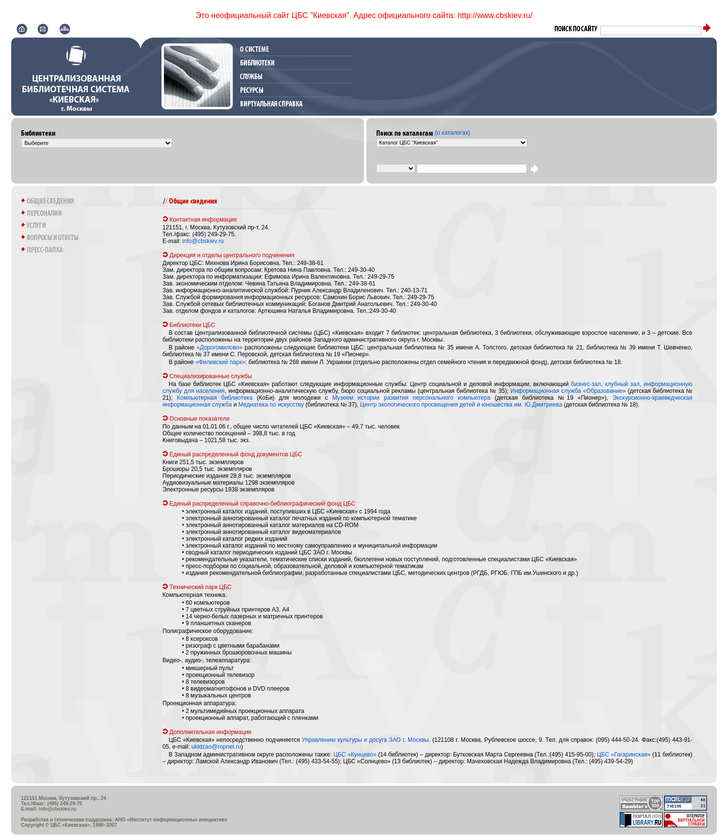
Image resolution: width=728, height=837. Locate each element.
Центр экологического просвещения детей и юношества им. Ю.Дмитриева (461, 404)
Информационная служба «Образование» (568, 391)
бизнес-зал (586, 384)
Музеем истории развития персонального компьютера (411, 397)
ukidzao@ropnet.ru (216, 746)
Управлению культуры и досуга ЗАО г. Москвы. (366, 739)
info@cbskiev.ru (203, 241)
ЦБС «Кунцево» (354, 754)
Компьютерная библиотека (215, 397)
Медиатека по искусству (270, 404)
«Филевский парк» (220, 362)
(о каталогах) (452, 132)
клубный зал (622, 384)
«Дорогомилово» (220, 347)
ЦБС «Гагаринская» (623, 754)
